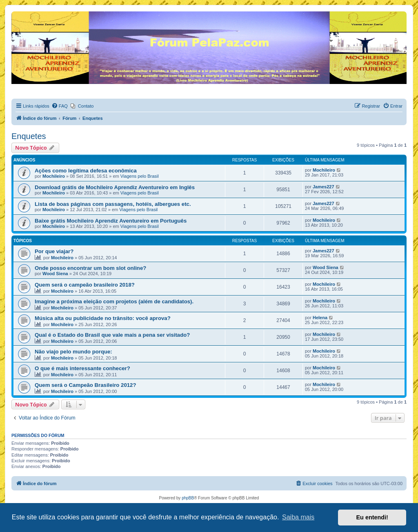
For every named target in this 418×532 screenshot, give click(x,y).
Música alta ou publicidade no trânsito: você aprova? (103, 318)
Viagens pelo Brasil (139, 176)
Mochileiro (53, 176)
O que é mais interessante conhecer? (82, 368)
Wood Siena (55, 273)
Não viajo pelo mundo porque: (73, 352)
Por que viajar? (54, 251)
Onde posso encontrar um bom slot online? (90, 268)
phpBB (188, 498)
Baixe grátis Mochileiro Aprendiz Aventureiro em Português (111, 221)
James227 (323, 186)
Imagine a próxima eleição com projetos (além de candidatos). (114, 301)
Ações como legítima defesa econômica (86, 171)
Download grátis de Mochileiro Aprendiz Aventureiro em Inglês (115, 187)
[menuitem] (59, 106)
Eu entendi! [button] (372, 517)
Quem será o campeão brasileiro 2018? (85, 285)
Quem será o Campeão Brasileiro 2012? (85, 385)
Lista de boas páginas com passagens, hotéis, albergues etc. (113, 204)
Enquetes (28, 136)
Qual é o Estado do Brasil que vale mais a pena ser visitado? (112, 335)
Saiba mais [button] (298, 517)
